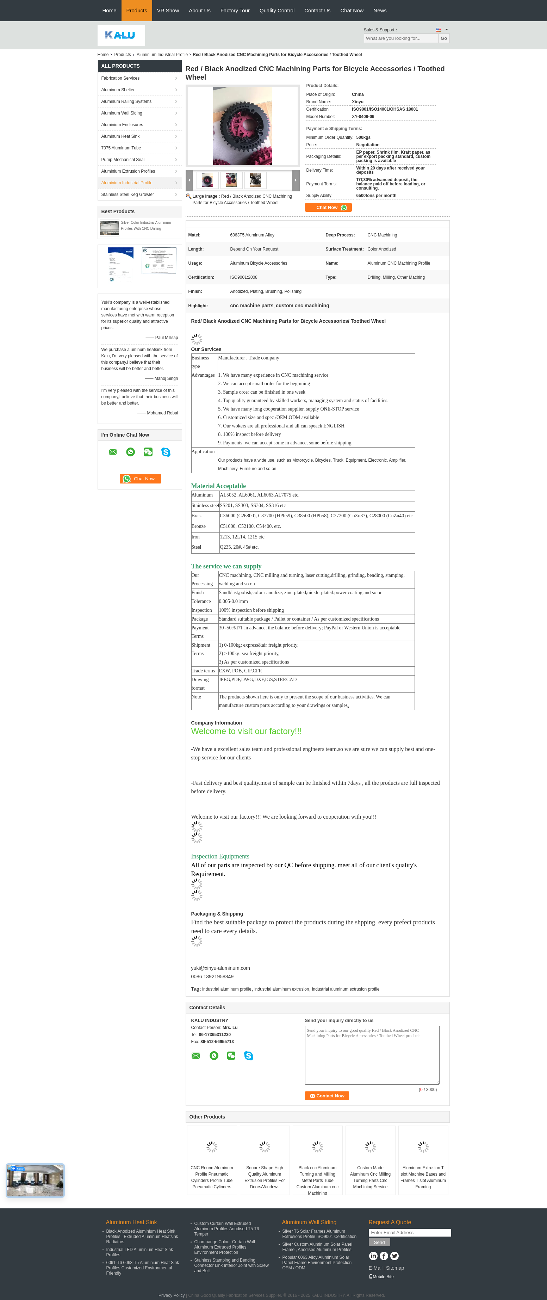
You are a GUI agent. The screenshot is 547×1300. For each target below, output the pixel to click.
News (380, 10)
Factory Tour (235, 10)
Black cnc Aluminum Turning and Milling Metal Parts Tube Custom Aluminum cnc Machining (317, 1180)
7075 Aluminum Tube (121, 148)
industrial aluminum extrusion (281, 989)
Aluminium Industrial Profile (162, 54)
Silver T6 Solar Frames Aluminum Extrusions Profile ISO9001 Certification (319, 1234)
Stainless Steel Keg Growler (127, 194)
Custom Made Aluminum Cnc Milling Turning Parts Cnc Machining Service (370, 1177)
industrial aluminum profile (226, 989)
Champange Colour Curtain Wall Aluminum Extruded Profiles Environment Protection (224, 1247)
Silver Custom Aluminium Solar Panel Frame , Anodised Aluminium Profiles (317, 1247)
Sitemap (395, 1268)
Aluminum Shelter (118, 89)
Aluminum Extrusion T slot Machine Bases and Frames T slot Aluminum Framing (423, 1177)
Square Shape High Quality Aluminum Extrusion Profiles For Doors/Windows (264, 1177)
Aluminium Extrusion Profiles (128, 171)
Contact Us (317, 10)
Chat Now (351, 10)
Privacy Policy (171, 1295)
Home (109, 10)
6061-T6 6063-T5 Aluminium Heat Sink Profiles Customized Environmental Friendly (142, 1268)
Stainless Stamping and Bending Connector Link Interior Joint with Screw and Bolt (231, 1265)
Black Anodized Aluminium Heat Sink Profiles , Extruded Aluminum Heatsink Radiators (142, 1236)
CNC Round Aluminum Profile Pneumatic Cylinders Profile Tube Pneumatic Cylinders (212, 1177)
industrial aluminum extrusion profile (345, 989)
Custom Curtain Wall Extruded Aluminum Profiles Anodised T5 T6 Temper (226, 1229)
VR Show (168, 10)
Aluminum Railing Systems (126, 101)
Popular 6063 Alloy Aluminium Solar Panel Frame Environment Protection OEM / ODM (317, 1262)
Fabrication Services (120, 78)
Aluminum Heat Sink (120, 136)
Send (379, 1242)
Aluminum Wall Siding (121, 113)
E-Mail (376, 1268)
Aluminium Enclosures (122, 124)
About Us (200, 10)
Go (444, 38)
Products (136, 10)
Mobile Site (381, 1276)
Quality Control (277, 10)
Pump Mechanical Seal (123, 159)
